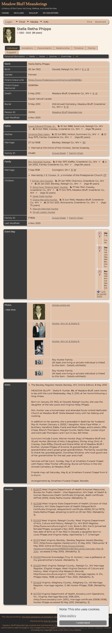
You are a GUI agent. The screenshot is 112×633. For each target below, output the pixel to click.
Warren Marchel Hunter (45, 208)
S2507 (37, 489)
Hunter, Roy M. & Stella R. (66, 323)
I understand (83, 622)
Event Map (66, 56)
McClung (19, 13)
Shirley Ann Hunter (42, 180)
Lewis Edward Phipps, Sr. (41, 126)
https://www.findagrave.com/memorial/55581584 (55, 80)
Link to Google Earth (101, 293)
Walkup (33, 13)
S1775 (37, 593)
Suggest (11, 52)
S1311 (36, 540)
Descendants (44, 48)
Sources (53, 56)
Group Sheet (59, 153)
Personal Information (15, 56)
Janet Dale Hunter (42, 196)
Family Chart (76, 153)
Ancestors (27, 48)
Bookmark (100, 22)
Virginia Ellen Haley (39, 134)
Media (34, 21)
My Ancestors (50, 13)
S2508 (37, 503)
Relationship (63, 48)
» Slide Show (10, 310)
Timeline (78, 48)
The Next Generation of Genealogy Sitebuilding (43, 617)
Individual (12, 48)
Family (91, 48)
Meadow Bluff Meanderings (67, 112)
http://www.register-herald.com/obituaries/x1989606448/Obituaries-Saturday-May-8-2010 (68, 548)
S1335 (37, 565)
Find (22, 21)
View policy (67, 615)
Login (8, 21)
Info (46, 21)
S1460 (37, 582)
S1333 (37, 557)
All (77, 56)
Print (89, 22)
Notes (42, 56)
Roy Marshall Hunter (39, 161)
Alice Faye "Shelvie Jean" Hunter (50, 187)
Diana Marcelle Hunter (45, 199)
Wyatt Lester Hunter (44, 212)
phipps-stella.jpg (61, 305)
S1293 (37, 520)
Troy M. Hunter (51, 621)
